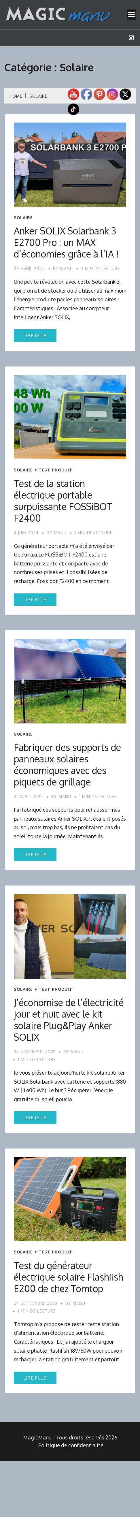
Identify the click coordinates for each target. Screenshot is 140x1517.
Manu (66, 268)
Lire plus (35, 336)
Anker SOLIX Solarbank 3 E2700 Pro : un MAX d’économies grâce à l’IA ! (66, 242)
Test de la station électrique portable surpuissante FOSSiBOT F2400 (63, 501)
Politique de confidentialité (70, 1445)
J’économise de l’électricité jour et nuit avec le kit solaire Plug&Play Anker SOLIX (69, 1020)
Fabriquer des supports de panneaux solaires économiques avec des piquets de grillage (67, 764)
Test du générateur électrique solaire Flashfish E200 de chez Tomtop (68, 1277)
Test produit (55, 470)
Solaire (23, 218)
